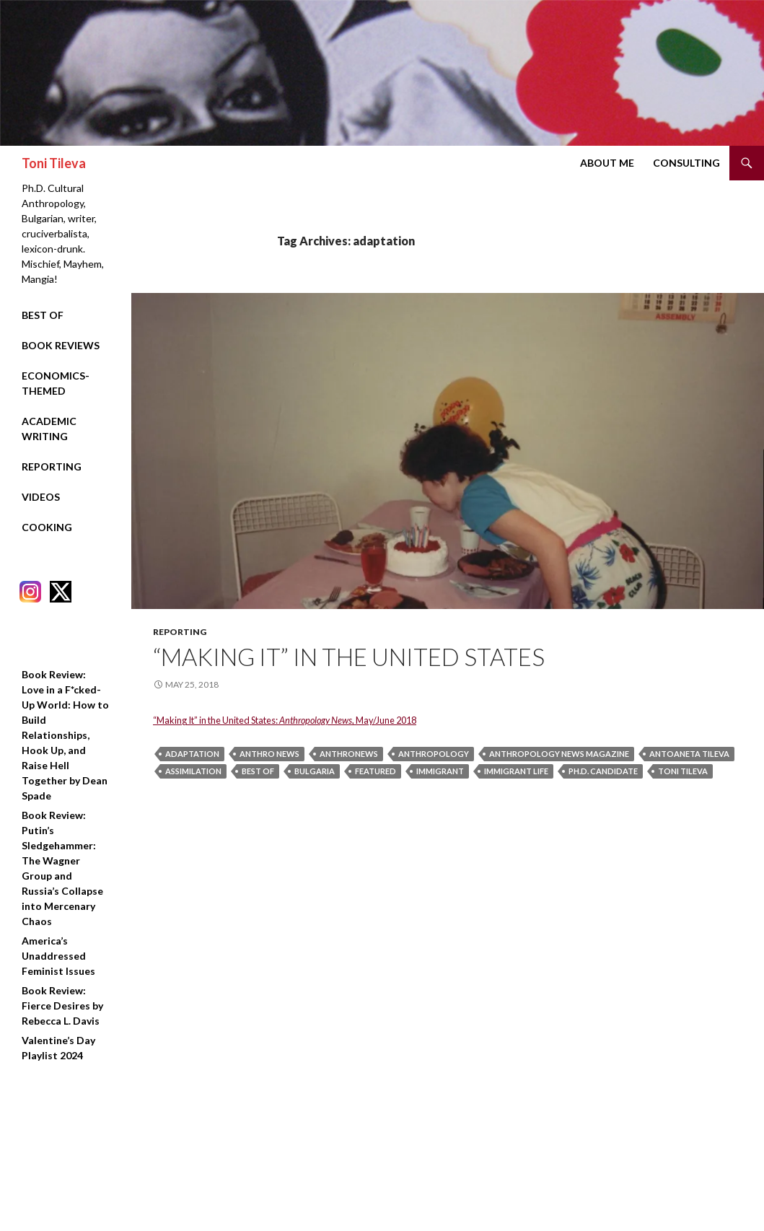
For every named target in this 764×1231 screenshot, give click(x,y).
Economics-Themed (55, 383)
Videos (41, 497)
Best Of (42, 315)
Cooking (47, 527)
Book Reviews (61, 345)
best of (258, 771)
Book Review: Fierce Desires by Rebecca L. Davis (62, 1005)
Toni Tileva (54, 163)
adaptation (192, 753)
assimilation (193, 771)
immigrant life (516, 771)
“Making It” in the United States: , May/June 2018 (284, 720)
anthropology (433, 753)
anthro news (269, 753)
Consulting (686, 163)
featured (375, 771)
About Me (607, 163)
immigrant (440, 771)
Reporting (179, 631)
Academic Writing (49, 428)
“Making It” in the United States (349, 656)
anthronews (349, 753)
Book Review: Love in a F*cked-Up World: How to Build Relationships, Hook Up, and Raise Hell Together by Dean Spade (65, 735)
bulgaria (314, 771)
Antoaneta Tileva (689, 753)
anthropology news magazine (559, 753)
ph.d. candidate (603, 771)
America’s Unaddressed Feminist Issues (58, 955)
